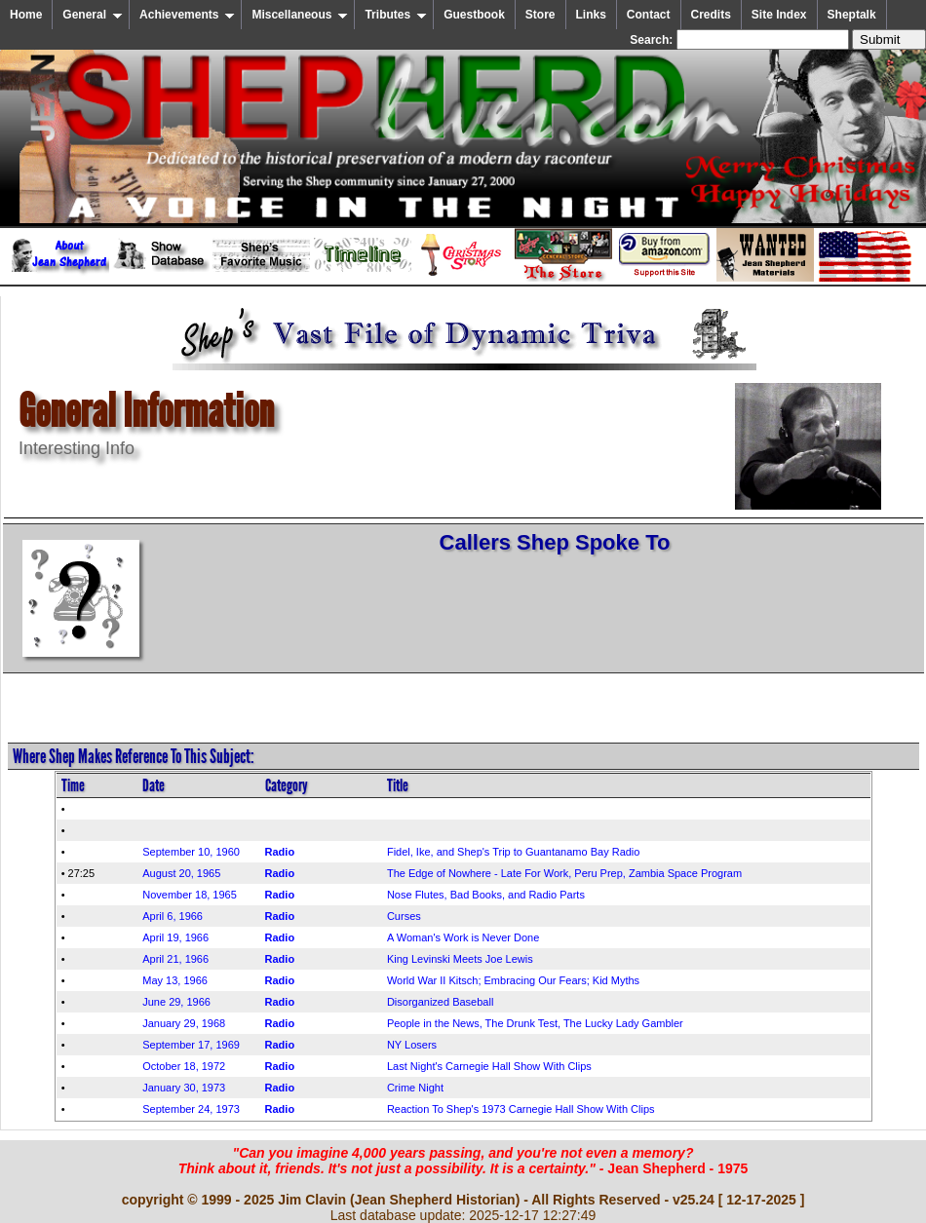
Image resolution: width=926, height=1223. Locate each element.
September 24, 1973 (191, 1109)
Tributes (396, 14)
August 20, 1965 (181, 873)
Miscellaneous (299, 14)
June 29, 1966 (176, 1002)
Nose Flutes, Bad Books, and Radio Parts (486, 894)
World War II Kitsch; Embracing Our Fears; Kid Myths (513, 980)
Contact (649, 14)
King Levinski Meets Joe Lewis (460, 959)
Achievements (187, 14)
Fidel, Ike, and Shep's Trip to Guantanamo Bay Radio (513, 852)
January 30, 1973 (183, 1087)
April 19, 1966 (175, 937)
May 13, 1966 (175, 980)
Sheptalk (852, 14)
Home (26, 14)
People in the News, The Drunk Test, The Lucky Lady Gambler (535, 1023)
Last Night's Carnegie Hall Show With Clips (489, 1066)
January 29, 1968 (183, 1023)
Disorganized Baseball (440, 1002)
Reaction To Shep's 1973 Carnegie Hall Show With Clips (521, 1109)
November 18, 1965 (189, 894)
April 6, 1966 (172, 916)
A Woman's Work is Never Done (463, 937)
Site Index (779, 14)
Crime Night (415, 1087)
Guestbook (474, 14)
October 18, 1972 (183, 1066)
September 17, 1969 (191, 1045)
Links (591, 14)
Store (540, 14)
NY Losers (412, 1045)
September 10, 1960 (191, 852)
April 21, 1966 (175, 959)
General (92, 14)
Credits (711, 14)
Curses (404, 916)
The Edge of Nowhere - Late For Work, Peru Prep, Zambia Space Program (564, 873)
